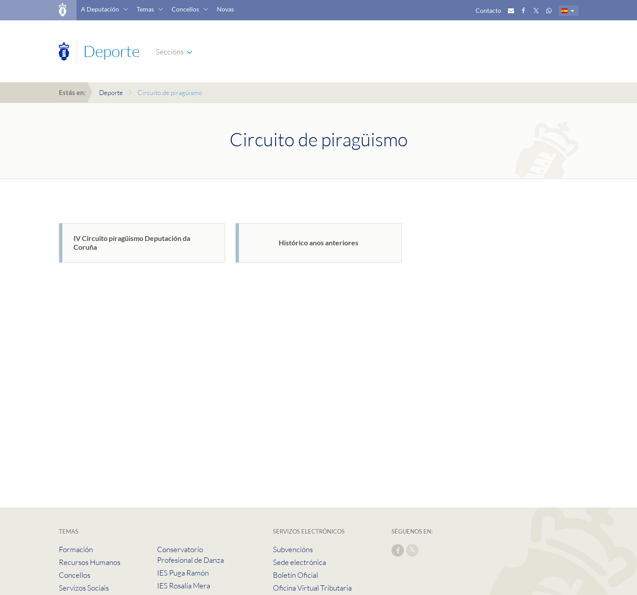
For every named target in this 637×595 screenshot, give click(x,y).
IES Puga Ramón (183, 572)
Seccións (170, 51)
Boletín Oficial (295, 575)
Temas (145, 9)
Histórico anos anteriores (318, 242)
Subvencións (293, 549)
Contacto (488, 10)
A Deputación (100, 9)
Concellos (185, 9)
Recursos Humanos (89, 562)
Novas (225, 9)
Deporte (111, 92)
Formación (76, 549)
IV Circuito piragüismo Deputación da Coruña (131, 242)
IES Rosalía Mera (183, 585)
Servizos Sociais (84, 587)
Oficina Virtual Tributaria (312, 587)
